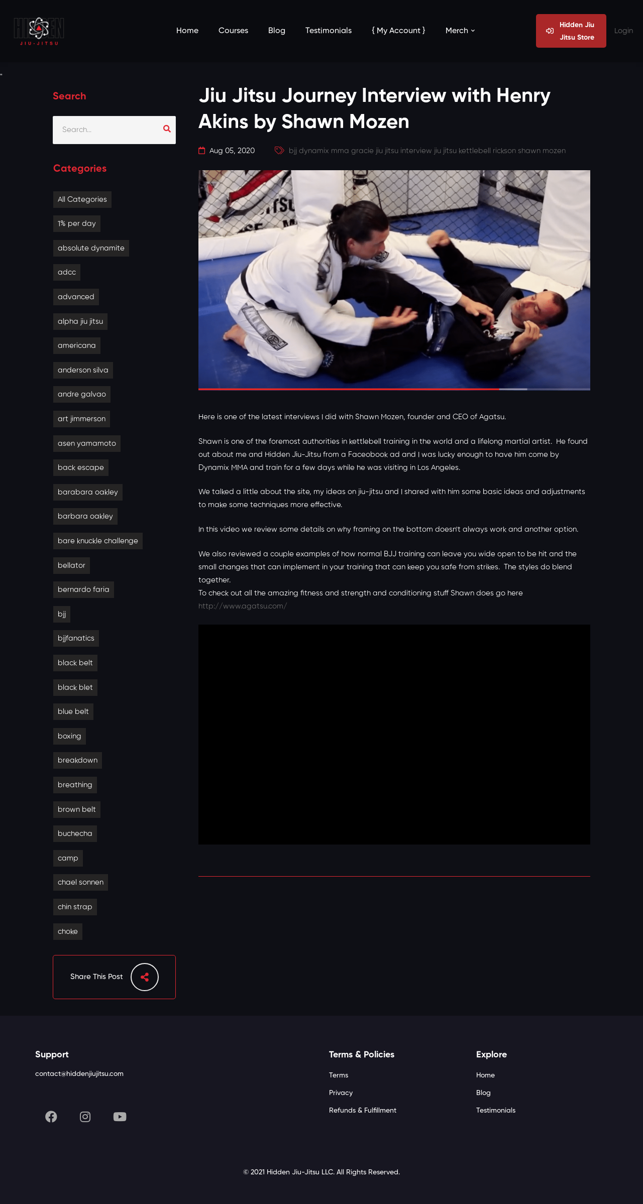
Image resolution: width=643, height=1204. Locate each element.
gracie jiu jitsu (374, 151)
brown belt (77, 809)
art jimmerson (81, 419)
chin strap (75, 907)
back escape (81, 467)
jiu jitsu (445, 151)
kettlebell (475, 151)
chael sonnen (80, 882)
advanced (76, 297)
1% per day (77, 223)
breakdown (77, 760)
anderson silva (83, 370)
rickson (504, 151)
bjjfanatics (76, 638)
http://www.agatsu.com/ (242, 606)
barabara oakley (88, 492)
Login (623, 31)
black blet (75, 687)
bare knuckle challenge (98, 541)
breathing (75, 785)
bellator (71, 565)
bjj (62, 614)
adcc (67, 272)
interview (416, 151)
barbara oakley (85, 516)
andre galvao (82, 394)
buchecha (75, 833)
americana (77, 345)
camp (68, 858)
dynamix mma (324, 151)
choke (68, 931)
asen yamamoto (87, 443)
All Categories (82, 199)
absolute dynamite (91, 248)
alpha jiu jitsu (80, 321)
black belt (75, 663)
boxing (69, 736)
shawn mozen (542, 151)
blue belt (73, 711)
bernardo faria (84, 589)
